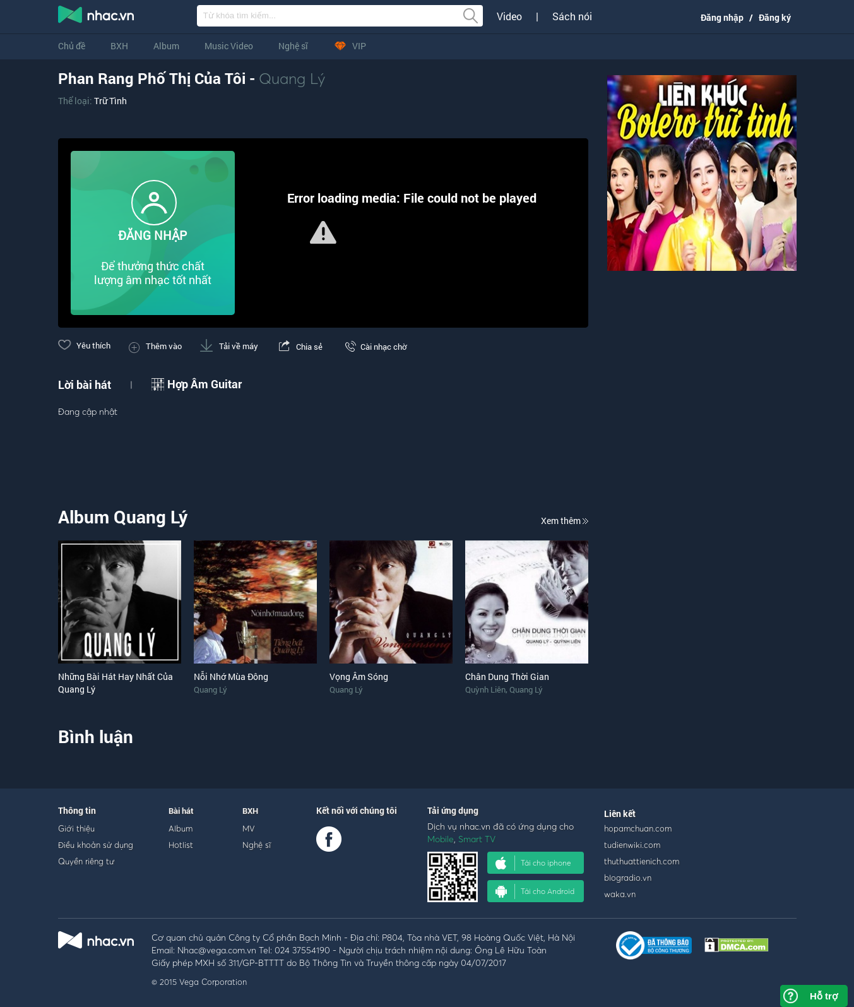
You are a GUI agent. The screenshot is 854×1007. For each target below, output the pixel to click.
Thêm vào (155, 346)
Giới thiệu (76, 828)
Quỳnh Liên (485, 689)
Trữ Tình (110, 101)
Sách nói (572, 16)
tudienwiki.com (632, 845)
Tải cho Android (534, 891)
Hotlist (181, 845)
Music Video (229, 46)
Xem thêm (564, 521)
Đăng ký (775, 17)
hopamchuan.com (638, 828)
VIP (349, 46)
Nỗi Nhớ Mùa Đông (231, 676)
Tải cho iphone (533, 863)
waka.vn (620, 894)
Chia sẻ (299, 346)
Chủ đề (71, 46)
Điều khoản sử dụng (95, 845)
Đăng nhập (722, 17)
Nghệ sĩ (293, 46)
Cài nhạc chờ (373, 346)
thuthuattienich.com (641, 861)
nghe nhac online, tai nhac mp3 (96, 17)
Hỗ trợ (824, 996)
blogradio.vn (627, 878)
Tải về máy (229, 346)
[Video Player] (323, 233)
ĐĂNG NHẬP (152, 235)
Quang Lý (292, 78)
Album (166, 46)
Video (509, 16)
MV (248, 828)
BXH (119, 46)
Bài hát (181, 810)
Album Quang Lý (122, 516)
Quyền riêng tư (86, 861)
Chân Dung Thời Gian (507, 676)
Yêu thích (84, 345)
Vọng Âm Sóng (358, 676)
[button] (323, 232)
